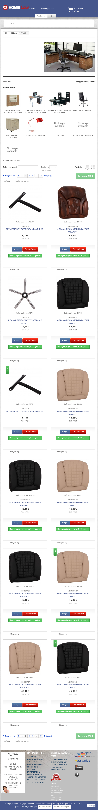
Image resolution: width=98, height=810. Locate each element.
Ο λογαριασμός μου (61, 754)
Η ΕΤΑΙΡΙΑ (31, 769)
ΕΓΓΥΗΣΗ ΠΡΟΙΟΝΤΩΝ (35, 782)
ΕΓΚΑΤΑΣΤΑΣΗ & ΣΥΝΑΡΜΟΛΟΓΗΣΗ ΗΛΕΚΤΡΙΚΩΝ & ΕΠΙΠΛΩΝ (36, 774)
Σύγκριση (15, 269)
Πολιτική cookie (45, 807)
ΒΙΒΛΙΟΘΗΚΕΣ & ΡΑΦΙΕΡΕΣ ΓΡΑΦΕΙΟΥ (12, 111)
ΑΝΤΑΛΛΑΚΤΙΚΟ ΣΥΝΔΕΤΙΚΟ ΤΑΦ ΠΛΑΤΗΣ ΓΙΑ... (25, 229)
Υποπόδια (59, 135)
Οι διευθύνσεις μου (59, 762)
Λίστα (93, 167)
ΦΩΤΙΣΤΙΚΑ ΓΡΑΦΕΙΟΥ (36, 135)
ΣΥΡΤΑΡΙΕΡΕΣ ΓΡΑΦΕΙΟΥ (12, 136)
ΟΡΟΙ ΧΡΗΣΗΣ (32, 767)
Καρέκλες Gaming (12, 160)
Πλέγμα (87, 167)
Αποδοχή (91, 806)
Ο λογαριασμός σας (46, 8)
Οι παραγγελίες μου (59, 760)
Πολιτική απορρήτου (61, 807)
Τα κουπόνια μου (58, 770)
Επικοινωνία (32, 757)
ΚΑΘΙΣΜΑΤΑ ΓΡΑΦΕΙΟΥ (83, 110)
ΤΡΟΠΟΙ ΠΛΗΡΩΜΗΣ (35, 764)
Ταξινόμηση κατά (10, 167)
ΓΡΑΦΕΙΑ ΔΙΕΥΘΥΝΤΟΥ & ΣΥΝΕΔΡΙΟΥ (59, 111)
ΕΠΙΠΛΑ (14, 33)
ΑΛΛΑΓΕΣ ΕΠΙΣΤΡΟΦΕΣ (36, 780)
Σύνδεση (31, 8)
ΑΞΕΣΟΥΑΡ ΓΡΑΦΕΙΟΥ (83, 135)
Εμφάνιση (45, 167)
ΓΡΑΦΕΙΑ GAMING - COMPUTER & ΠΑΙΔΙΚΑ (36, 111)
